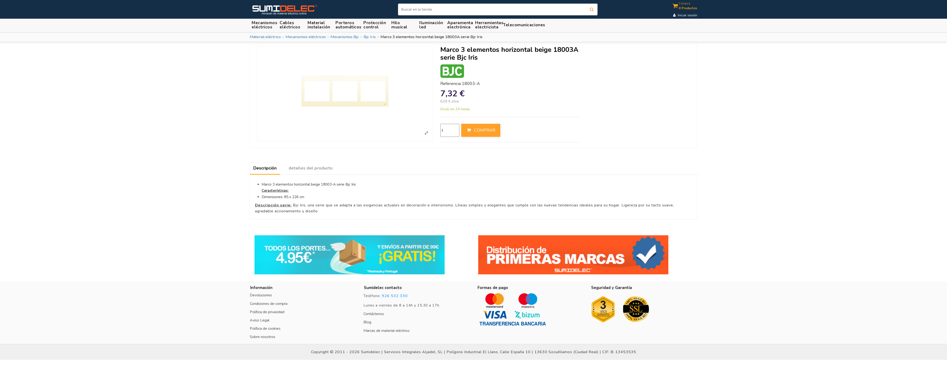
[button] (320, 25)
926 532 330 (395, 295)
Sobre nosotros (262, 336)
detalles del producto (311, 168)
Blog (367, 322)
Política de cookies (265, 328)
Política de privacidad (267, 312)
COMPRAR (480, 130)
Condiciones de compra (268, 303)
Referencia (450, 83)
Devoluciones (261, 295)
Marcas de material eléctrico (386, 330)
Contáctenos (373, 313)
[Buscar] (498, 9)
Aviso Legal (259, 320)
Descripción (265, 168)
